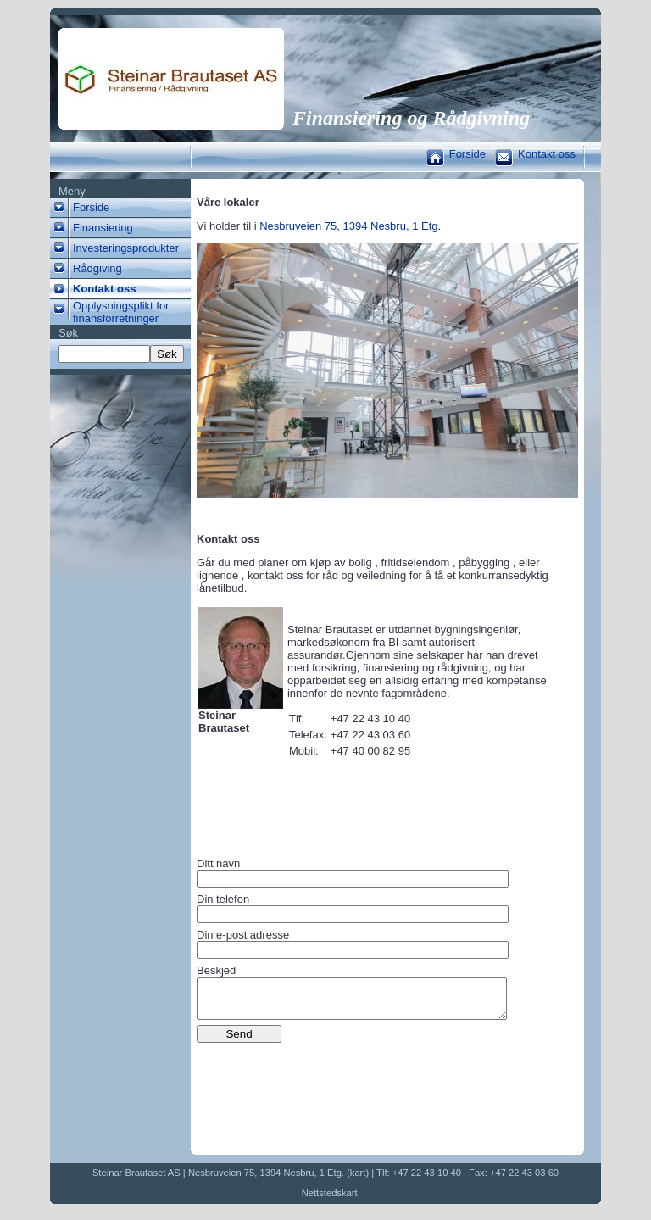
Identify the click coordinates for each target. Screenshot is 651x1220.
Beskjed (216, 970)
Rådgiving (97, 268)
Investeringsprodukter (126, 248)
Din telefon (223, 899)
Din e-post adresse (243, 934)
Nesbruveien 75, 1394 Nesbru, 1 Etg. (350, 226)
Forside (467, 154)
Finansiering (103, 227)
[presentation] (325, 1089)
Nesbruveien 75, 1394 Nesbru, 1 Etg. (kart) (278, 1180)
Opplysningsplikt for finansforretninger (121, 312)
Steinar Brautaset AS (136, 1180)
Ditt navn (218, 863)
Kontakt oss (547, 154)
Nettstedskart (330, 1200)
